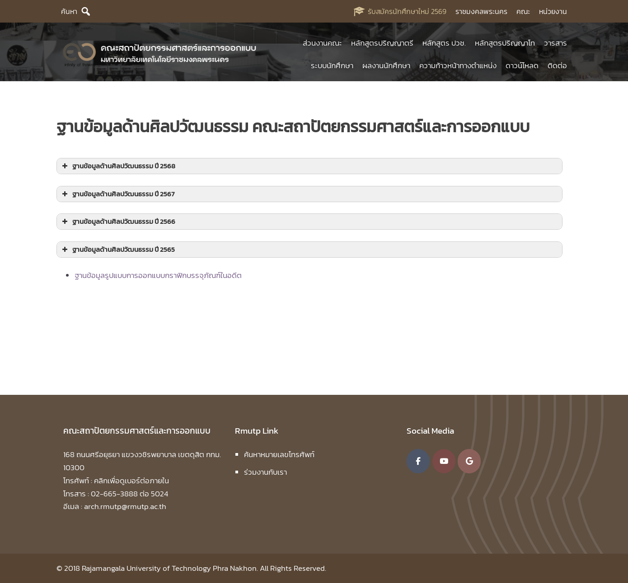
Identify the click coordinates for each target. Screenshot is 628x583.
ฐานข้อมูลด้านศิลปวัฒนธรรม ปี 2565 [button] (117, 249)
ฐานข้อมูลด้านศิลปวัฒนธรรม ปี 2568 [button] (117, 166)
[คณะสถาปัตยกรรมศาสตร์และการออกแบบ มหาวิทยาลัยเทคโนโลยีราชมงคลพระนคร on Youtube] (443, 461)
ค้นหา (69, 11)
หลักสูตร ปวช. (444, 43)
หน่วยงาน (553, 11)
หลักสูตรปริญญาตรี (382, 43)
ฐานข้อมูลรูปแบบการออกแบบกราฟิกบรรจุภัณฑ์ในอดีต (158, 275)
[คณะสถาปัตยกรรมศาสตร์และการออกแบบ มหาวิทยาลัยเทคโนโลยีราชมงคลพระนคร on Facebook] (418, 461)
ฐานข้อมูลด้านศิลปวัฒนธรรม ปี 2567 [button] (117, 194)
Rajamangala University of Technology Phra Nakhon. (170, 568)
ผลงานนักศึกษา (386, 65)
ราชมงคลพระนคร (481, 11)
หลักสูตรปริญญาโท (505, 43)
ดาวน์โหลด (522, 65)
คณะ (523, 11)
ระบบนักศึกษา (332, 65)
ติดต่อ (557, 65)
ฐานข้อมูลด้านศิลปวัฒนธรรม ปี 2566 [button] (117, 221)
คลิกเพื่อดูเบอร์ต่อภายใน (131, 480)
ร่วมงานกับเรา (265, 472)
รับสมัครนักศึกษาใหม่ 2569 (407, 11)
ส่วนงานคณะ (322, 43)
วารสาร (555, 43)
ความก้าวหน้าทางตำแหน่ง (458, 65)
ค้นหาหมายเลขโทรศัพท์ (279, 454)
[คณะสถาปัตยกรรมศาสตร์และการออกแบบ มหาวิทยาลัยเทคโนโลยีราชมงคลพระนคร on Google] (469, 461)
